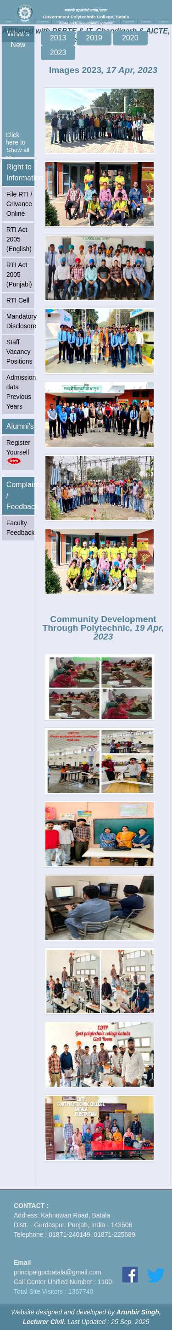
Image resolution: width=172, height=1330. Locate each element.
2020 (130, 38)
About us (26, 21)
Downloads (146, 21)
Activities (77, 21)
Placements (128, 21)
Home (8, 21)
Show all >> (17, 153)
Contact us (163, 21)
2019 (94, 38)
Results (111, 21)
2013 (58, 38)
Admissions (94, 21)
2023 (58, 52)
